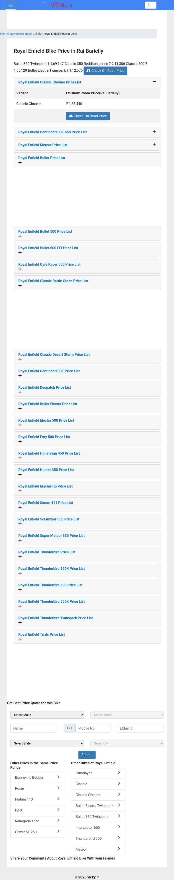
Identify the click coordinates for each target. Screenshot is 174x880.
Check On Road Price (105, 71)
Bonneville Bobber (37, 777)
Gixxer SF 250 (37, 831)
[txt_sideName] (33, 728)
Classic (98, 783)
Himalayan (98, 773)
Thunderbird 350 (98, 838)
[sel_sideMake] (47, 715)
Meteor (98, 849)
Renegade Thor (37, 821)
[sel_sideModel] (127, 715)
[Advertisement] (87, 195)
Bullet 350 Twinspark (98, 816)
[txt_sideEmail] (140, 728)
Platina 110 (37, 799)
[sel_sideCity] (127, 743)
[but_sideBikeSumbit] (86, 755)
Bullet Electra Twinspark (98, 805)
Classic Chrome (98, 794)
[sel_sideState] (47, 743)
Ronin (37, 788)
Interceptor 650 (98, 827)
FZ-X (37, 810)
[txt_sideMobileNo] (93, 728)
